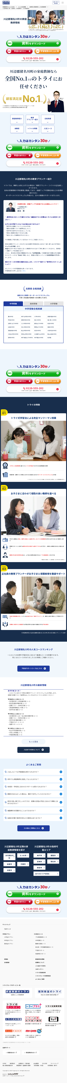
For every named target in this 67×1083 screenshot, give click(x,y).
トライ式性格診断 (40, 972)
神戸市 (39, 855)
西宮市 (39, 867)
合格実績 (48, 120)
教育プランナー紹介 (32, 119)
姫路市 (53, 855)
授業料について (39, 962)
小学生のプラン (8, 937)
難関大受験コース (40, 944)
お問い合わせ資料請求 (56, 2)
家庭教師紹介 (17, 120)
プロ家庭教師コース (41, 937)
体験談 (17, 129)
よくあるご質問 (39, 979)
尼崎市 (39, 861)
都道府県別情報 (39, 959)
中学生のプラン (8, 940)
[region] (33, 244)
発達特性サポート (40, 954)
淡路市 (9, 870)
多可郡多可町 (9, 856)
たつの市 (23, 855)
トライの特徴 (32, 129)
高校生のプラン (8, 944)
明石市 (53, 861)
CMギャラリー (39, 969)
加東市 (9, 864)
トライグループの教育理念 (43, 976)
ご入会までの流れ (40, 966)
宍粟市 (23, 864)
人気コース (48, 129)
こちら (23, 271)
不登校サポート (39, 950)
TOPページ (7, 929)
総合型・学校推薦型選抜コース (44, 947)
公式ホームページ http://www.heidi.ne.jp (13, 1075)
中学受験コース (39, 940)
